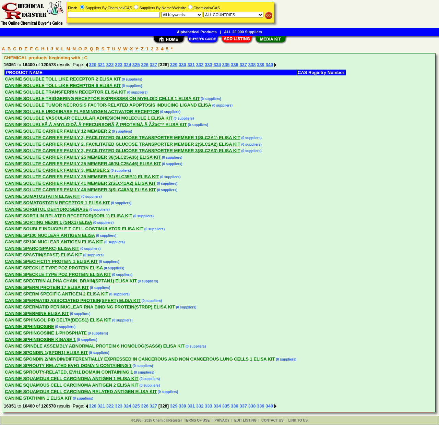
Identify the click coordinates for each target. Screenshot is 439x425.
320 (92, 64)
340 (269, 64)
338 (252, 64)
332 (200, 64)
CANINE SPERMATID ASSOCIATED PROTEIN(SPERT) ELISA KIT (73, 300)
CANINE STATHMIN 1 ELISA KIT (38, 398)
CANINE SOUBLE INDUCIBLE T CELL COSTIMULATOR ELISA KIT (74, 228)
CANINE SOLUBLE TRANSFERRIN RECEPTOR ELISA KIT (65, 92)
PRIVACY (221, 420)
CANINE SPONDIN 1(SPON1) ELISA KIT (46, 352)
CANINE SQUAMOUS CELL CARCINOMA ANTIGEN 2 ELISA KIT (72, 385)
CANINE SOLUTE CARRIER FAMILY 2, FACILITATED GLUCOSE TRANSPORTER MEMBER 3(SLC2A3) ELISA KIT (122, 150)
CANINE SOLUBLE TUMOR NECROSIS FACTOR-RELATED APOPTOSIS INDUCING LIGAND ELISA (108, 105)
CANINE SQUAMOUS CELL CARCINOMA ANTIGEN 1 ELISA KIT (72, 378)
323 (118, 64)
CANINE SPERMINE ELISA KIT (37, 313)
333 (208, 64)
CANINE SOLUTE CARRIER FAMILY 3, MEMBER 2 (57, 170)
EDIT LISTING (245, 420)
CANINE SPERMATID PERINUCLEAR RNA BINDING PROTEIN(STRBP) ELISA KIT (90, 306)
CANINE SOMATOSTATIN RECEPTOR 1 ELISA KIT (57, 202)
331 (191, 64)
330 (182, 64)
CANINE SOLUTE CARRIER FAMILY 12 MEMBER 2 (58, 131)
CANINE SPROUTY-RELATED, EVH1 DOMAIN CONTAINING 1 (69, 372)
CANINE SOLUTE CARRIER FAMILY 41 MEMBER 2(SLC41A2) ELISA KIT (80, 183)
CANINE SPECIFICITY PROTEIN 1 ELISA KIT (51, 261)
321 (101, 64)
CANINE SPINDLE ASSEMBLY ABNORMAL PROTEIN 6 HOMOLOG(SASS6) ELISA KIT (95, 346)
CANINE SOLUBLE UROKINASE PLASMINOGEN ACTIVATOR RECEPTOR (82, 111)
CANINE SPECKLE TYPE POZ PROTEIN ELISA (54, 267)
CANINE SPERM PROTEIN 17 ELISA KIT (47, 287)
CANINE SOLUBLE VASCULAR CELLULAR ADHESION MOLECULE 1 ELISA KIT (89, 118)
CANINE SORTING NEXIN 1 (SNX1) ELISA (48, 222)
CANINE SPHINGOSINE (29, 326)
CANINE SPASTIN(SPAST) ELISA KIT (43, 254)
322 (110, 64)
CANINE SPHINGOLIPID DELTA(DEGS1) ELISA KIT (58, 320)
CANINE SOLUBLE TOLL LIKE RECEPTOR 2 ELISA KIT (63, 79)
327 (153, 64)
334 (217, 64)
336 (234, 64)
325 (136, 64)
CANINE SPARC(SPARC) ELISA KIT (42, 248)
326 (145, 64)
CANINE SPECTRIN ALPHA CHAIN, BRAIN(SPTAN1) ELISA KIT (71, 280)
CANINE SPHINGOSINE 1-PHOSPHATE (46, 333)
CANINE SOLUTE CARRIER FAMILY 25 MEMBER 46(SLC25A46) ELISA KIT (83, 163)
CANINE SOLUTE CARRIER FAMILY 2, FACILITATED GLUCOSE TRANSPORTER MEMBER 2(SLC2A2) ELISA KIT (122, 144)
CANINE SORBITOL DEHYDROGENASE (46, 209)
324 (127, 64)
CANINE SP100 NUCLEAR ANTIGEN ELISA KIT (54, 241)
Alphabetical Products (197, 32)
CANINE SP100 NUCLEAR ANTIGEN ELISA (50, 235)
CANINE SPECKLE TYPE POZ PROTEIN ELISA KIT (58, 274)
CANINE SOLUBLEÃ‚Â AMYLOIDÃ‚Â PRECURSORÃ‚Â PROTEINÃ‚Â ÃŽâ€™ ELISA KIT (96, 124)
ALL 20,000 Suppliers (243, 32)
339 (260, 64)
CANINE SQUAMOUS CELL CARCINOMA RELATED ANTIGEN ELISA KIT (81, 391)
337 (243, 64)
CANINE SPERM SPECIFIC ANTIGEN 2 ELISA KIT (56, 293)
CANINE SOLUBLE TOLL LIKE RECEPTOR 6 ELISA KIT (63, 85)
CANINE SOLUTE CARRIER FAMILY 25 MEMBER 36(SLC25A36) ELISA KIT (83, 157)
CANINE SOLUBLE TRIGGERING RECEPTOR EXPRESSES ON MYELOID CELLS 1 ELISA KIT (102, 98)
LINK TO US (298, 420)
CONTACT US (272, 420)
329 (174, 64)
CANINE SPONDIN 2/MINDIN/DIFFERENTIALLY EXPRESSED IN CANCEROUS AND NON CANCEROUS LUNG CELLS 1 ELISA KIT (140, 359)
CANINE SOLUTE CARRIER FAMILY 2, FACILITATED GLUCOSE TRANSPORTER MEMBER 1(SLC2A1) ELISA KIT (122, 137)
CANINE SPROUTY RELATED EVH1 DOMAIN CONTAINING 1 (68, 365)
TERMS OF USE (197, 420)
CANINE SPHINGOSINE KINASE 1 (40, 339)
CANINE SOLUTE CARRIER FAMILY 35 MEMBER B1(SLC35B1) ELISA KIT (82, 176)
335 (226, 64)
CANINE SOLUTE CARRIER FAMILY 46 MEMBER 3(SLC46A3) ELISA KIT (80, 189)
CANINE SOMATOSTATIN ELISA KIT (42, 196)
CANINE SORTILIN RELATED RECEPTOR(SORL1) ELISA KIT (68, 215)
